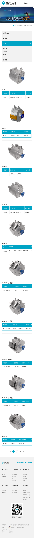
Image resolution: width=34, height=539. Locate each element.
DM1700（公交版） (8, 284)
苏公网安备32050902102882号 (19, 528)
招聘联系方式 (26, 493)
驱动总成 (6, 33)
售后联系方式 (26, 491)
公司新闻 (25, 475)
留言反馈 (25, 500)
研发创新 (4, 491)
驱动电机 (5, 48)
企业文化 (4, 477)
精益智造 (4, 493)
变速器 (5, 60)
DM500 (4, 90)
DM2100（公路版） (8, 399)
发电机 (5, 55)
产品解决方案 (25, 25)
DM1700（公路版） (8, 322)
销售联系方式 (26, 498)
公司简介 (4, 475)
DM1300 (4, 244)
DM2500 (4, 437)
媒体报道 (25, 477)
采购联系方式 (26, 496)
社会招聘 (14, 491)
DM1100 (4, 205)
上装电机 (5, 52)
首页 (20, 25)
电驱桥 (5, 38)
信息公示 (25, 482)
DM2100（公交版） (8, 360)
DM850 (4, 129)
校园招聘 (14, 493)
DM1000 (4, 167)
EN (27, 3)
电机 (31, 25)
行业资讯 (25, 480)
